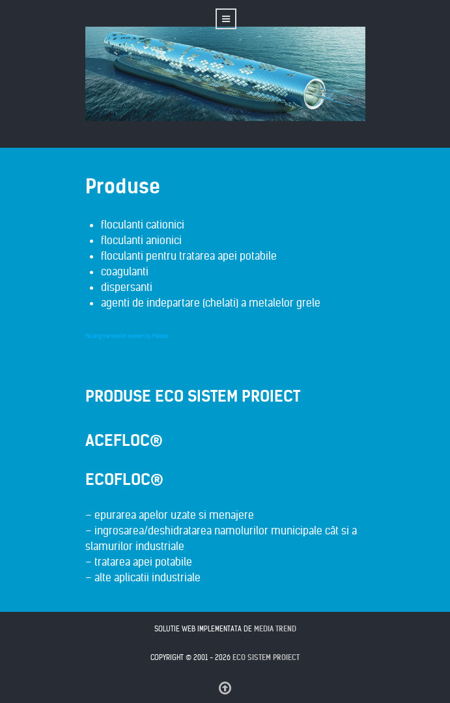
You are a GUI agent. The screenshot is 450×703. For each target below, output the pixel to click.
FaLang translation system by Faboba (126, 336)
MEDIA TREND (275, 628)
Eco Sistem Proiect (266, 657)
